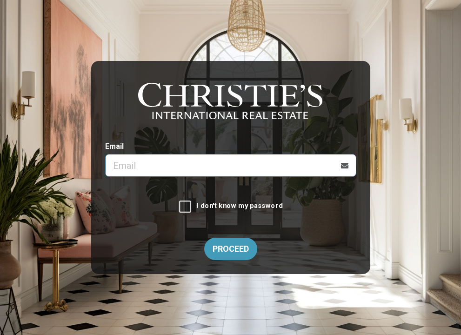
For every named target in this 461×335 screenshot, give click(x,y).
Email (114, 146)
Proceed (231, 249)
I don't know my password (239, 206)
